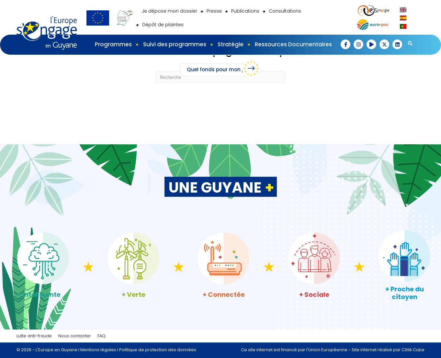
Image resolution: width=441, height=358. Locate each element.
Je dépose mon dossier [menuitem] (169, 11)
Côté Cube (412, 350)
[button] (345, 44)
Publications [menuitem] (245, 11)
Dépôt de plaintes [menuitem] (163, 24)
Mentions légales (98, 350)
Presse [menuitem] (214, 11)
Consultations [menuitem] (285, 11)
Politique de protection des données (157, 350)
